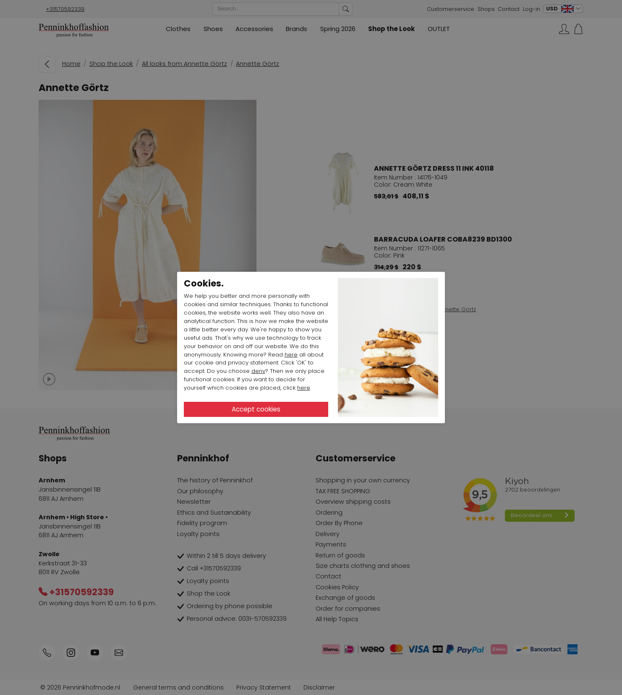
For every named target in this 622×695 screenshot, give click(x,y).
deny (258, 371)
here (291, 355)
